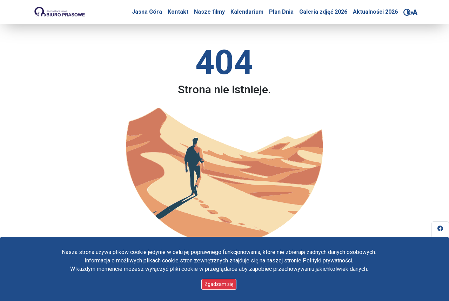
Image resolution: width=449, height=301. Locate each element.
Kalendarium (246, 11)
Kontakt (178, 11)
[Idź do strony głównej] (59, 12)
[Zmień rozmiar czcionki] (413, 12)
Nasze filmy (209, 11)
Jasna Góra (147, 11)
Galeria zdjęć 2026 (323, 11)
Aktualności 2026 (375, 11)
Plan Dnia (281, 11)
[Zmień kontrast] (406, 12)
